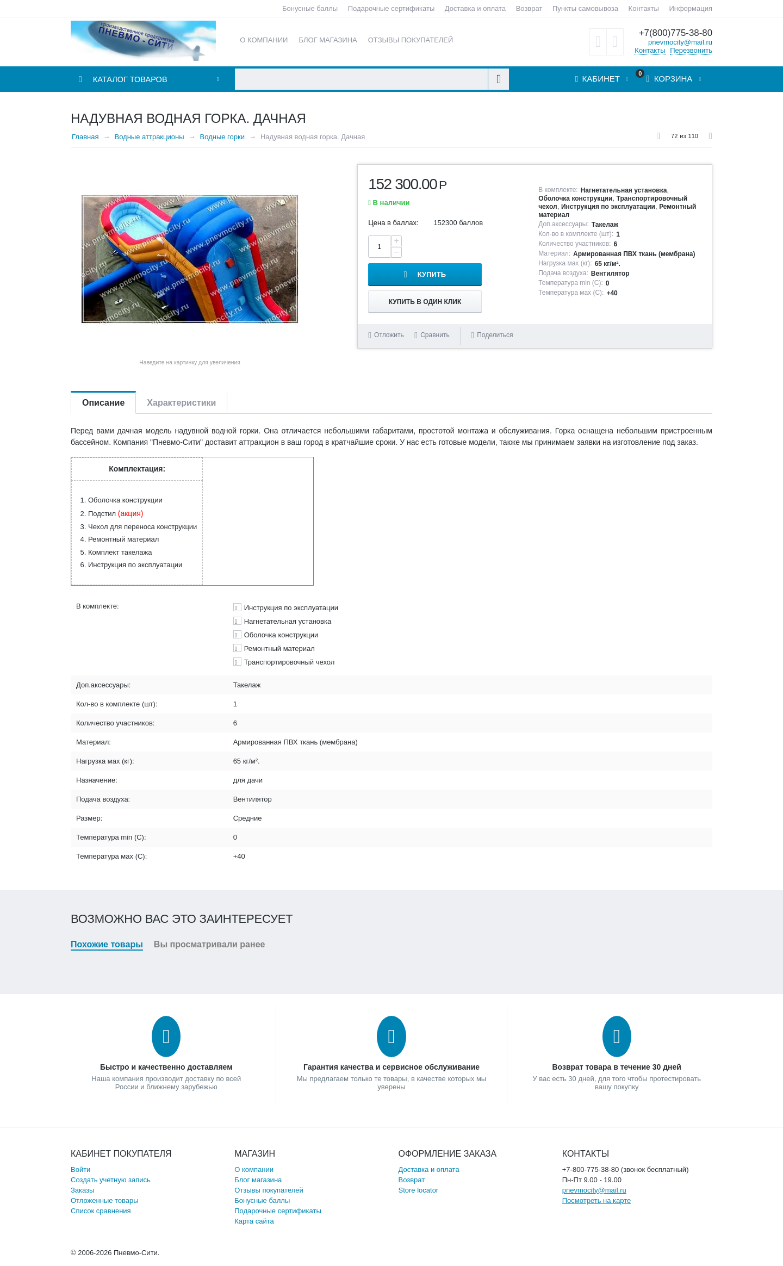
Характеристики (181, 402)
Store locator (419, 1190)
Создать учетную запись (111, 1180)
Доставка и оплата (475, 8)
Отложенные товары (105, 1200)
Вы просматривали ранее (209, 944)
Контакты (644, 8)
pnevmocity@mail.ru (680, 42)
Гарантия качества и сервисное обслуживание (391, 1067)
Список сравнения (101, 1211)
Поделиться (492, 320)
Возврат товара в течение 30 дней (616, 1067)
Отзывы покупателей (268, 1190)
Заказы (82, 1190)
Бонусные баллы (310, 8)
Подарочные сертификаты (391, 8)
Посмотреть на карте (596, 1200)
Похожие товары (107, 944)
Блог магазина (258, 1180)
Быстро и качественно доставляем (166, 1067)
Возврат (529, 8)
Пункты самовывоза (585, 8)
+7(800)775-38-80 (675, 33)
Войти (80, 1169)
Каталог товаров (130, 79)
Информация (690, 8)
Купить (471, 247)
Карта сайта (254, 1221)
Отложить (389, 320)
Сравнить (434, 320)
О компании (254, 1169)
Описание (103, 402)
